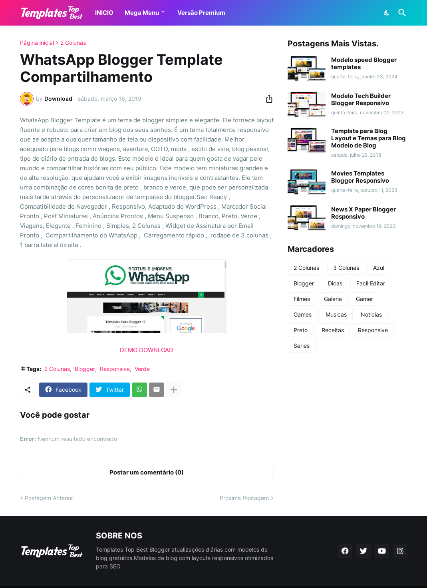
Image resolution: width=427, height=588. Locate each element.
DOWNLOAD (156, 350)
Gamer (364, 298)
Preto (301, 330)
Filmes (302, 298)
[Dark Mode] (387, 13)
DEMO (128, 350)
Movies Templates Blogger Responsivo (360, 177)
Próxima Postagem (244, 497)
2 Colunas (73, 43)
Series (302, 345)
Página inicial (37, 43)
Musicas (336, 314)
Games (303, 314)
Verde (142, 368)
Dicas (335, 283)
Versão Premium (201, 12)
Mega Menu (142, 12)
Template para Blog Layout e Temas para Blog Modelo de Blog (368, 138)
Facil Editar (370, 283)
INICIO (104, 12)
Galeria (333, 298)
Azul (378, 267)
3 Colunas (346, 267)
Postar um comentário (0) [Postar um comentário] (146, 472)
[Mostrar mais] (173, 390)
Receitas (333, 330)
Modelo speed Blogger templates (364, 63)
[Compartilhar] (267, 99)
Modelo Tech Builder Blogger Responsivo (361, 99)
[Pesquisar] (400, 13)
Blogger (85, 368)
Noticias (371, 314)
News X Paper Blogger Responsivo (363, 213)
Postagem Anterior (49, 497)
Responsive (115, 368)
